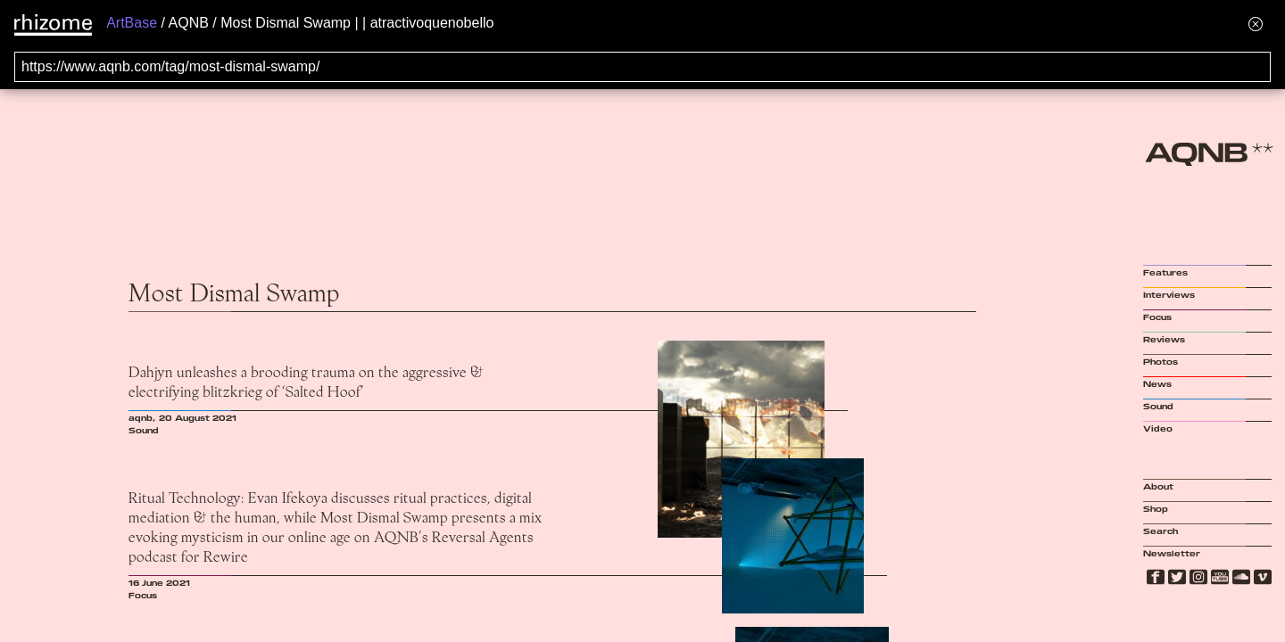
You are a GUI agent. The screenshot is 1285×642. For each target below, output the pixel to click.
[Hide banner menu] (1255, 23)
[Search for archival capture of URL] (642, 67)
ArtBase (131, 22)
